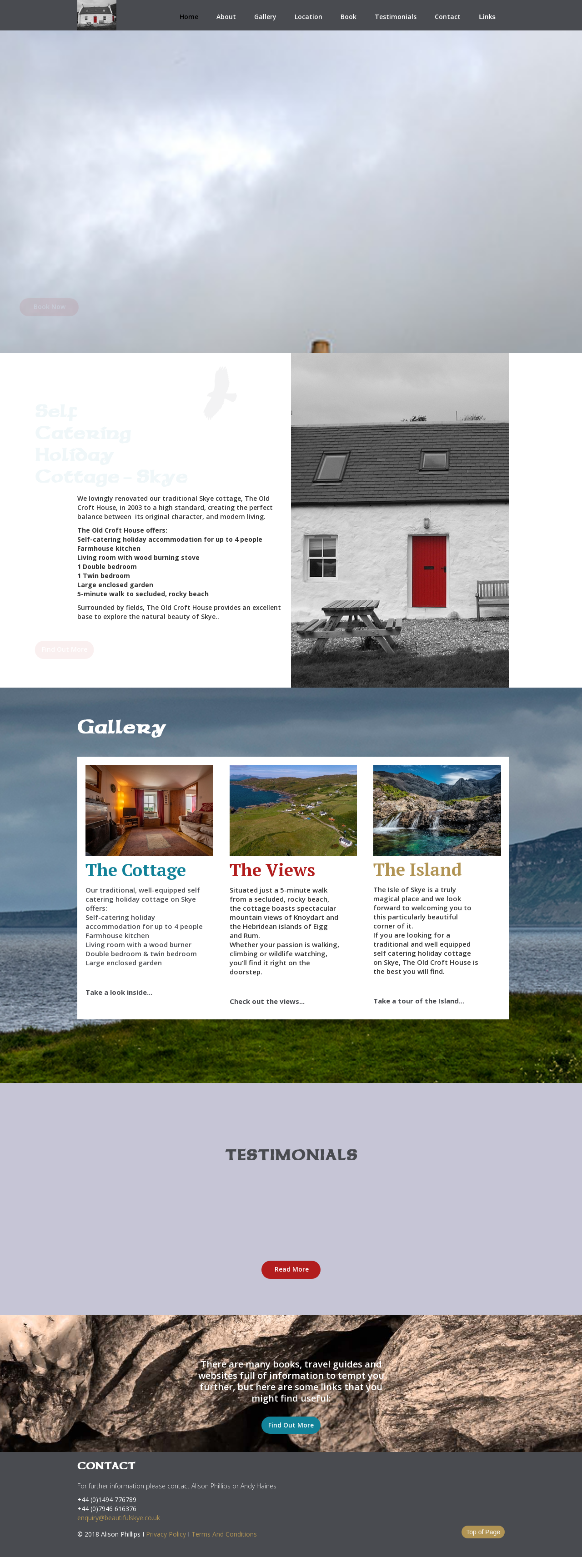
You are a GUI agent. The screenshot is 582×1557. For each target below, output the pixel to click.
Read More (292, 1269)
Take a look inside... (118, 992)
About (226, 16)
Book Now (107, 306)
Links (487, 16)
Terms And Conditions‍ (224, 1534)
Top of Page (483, 1532)
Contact (448, 16)
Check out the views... (267, 1001)
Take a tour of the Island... (418, 1000)
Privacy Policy (166, 1534)
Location (308, 16)
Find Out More (97, 649)
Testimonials (395, 16)
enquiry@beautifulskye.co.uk (118, 1517)
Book (348, 16)
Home (189, 16)
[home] (96, 15)
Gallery (265, 16)
